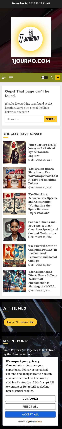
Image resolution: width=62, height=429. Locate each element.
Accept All (30, 414)
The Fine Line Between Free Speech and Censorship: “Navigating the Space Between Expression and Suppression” (42, 205)
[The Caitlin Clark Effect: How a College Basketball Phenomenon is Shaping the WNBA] (14, 281)
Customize (30, 399)
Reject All (30, 407)
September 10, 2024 (41, 237)
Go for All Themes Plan (20, 322)
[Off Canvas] (4, 77)
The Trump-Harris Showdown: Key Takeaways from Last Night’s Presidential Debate (43, 176)
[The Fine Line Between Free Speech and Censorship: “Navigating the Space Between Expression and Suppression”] (14, 204)
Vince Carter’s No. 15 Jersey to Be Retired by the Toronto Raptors (42, 150)
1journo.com (31, 61)
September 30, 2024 (41, 160)
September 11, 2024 (41, 188)
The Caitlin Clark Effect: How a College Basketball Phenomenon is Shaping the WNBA (42, 279)
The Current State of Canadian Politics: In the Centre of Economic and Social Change (42, 253)
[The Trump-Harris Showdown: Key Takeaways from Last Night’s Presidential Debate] (14, 178)
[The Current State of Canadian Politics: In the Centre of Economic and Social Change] (14, 255)
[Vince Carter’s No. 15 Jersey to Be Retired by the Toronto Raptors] (14, 152)
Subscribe (57, 77)
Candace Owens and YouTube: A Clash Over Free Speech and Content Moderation (43, 227)
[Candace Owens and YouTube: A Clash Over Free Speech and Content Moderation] (14, 229)
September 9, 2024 (40, 291)
